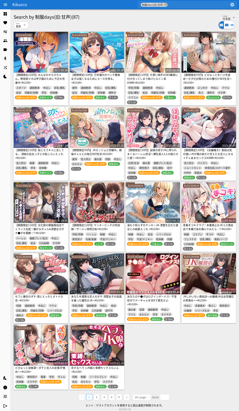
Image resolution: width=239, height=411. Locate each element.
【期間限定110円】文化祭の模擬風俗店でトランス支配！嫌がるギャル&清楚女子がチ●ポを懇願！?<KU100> (39, 229)
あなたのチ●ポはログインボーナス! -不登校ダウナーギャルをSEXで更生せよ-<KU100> (152, 300)
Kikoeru (19, 4)
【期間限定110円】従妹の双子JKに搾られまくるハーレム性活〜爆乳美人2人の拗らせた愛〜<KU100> (152, 154)
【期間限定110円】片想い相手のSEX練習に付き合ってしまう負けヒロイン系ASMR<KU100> (152, 78)
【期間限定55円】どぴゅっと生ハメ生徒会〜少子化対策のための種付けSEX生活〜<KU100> (207, 78)
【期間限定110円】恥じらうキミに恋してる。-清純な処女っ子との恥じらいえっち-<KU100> (39, 154)
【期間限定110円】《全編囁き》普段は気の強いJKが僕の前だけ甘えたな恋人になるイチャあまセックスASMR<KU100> (208, 154)
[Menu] (5, 4)
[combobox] (198, 4)
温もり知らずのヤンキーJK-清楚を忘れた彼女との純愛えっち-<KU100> (152, 227)
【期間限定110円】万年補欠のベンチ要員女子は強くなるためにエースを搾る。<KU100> (95, 78)
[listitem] (5, 13)
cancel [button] (165, 4)
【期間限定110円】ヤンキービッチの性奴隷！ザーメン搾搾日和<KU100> (95, 227)
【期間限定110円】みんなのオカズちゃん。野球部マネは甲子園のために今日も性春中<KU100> (40, 78)
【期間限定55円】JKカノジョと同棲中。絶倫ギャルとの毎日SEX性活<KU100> (96, 152)
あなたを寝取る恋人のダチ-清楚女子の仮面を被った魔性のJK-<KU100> (96, 298)
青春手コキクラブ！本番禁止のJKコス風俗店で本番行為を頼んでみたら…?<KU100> (208, 227)
